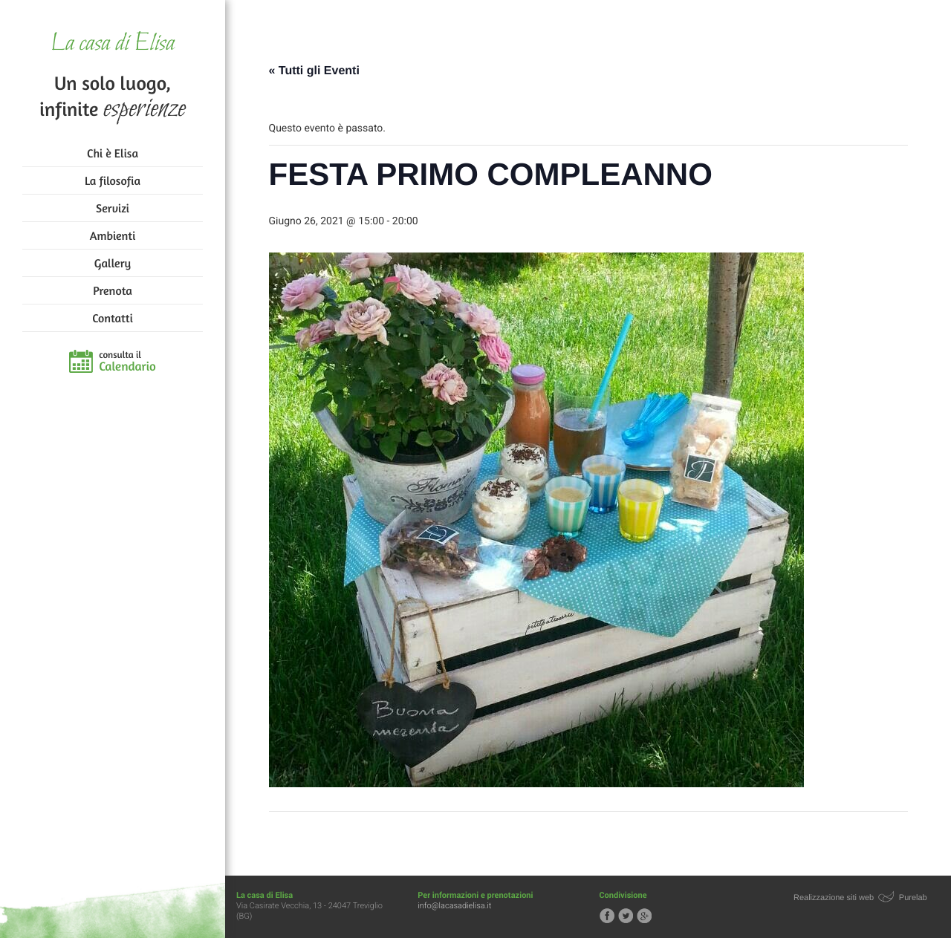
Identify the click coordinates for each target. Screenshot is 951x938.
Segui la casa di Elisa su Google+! (644, 915)
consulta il (127, 361)
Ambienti (112, 235)
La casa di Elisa (113, 44)
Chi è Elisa (112, 153)
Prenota (112, 290)
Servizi (112, 208)
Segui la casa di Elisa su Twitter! (625, 915)
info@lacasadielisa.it (454, 906)
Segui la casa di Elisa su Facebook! (607, 915)
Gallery (112, 262)
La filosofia (112, 180)
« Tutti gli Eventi (314, 71)
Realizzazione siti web (833, 897)
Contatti (112, 317)
